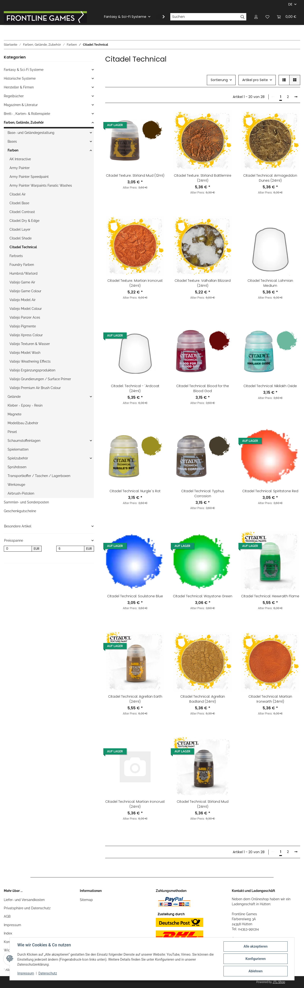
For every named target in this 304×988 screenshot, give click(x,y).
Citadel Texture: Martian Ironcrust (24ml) (135, 283)
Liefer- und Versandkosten (24, 900)
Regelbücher (14, 96)
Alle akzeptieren (255, 946)
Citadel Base (19, 203)
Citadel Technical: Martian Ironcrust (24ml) (135, 804)
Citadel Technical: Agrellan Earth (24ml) (135, 699)
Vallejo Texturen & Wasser (30, 344)
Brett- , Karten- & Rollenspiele (27, 114)
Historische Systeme (20, 78)
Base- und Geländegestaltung (31, 133)
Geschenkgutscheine (20, 511)
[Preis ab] (18, 549)
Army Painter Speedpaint (29, 177)
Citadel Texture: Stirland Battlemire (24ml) (202, 178)
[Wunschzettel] (267, 17)
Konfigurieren (255, 959)
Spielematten (18, 449)
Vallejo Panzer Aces (25, 317)
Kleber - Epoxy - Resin (25, 405)
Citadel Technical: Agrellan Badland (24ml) (202, 699)
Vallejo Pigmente (23, 326)
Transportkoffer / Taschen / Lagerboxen (39, 476)
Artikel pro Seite (255, 80)
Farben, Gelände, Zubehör (24, 122)
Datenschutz (47, 973)
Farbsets (16, 256)
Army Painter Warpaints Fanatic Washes (41, 185)
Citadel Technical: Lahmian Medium (270, 283)
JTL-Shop (279, 982)
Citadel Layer (20, 229)
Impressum (12, 925)
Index (8, 933)
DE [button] (290, 4)
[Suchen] (204, 17)
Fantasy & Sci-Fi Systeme (23, 70)
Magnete (14, 414)
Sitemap (86, 900)
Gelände (14, 397)
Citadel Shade (21, 238)
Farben (13, 150)
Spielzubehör (18, 458)
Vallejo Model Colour (26, 309)
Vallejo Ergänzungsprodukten (32, 370)
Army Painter (20, 168)
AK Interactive (20, 159)
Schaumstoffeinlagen (24, 441)
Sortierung (219, 80)
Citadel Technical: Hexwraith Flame (270, 596)
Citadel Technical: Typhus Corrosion (202, 493)
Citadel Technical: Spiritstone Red (270, 491)
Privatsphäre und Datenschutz (27, 908)
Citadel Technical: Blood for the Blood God (202, 388)
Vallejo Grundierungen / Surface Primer (40, 379)
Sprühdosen (17, 467)
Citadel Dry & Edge (24, 221)
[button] (256, 17)
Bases (12, 141)
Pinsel (12, 432)
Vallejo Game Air (22, 282)
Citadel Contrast (22, 212)
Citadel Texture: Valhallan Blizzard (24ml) (203, 283)
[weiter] (296, 97)
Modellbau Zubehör (23, 423)
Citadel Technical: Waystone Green (202, 596)
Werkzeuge (16, 485)
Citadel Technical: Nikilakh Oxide (270, 386)
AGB (7, 916)
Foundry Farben (22, 265)
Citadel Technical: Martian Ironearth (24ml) (270, 699)
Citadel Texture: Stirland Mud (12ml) (135, 175)
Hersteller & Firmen (19, 87)
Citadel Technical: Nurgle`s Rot (135, 491)
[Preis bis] (70, 549)
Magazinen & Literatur (21, 105)
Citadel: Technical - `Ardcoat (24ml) (135, 388)
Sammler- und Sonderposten (26, 502)
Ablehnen (255, 971)
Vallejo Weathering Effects (30, 361)
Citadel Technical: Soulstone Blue (135, 596)
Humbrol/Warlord (24, 273)
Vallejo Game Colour (25, 291)
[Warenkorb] (286, 17)
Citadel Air (18, 194)
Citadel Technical (23, 247)
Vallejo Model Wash (25, 353)
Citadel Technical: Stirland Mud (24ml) (202, 804)
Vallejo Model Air (23, 300)
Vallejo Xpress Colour (26, 335)
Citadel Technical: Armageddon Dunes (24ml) (270, 178)
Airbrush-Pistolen (21, 493)
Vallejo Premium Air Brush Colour (35, 388)
